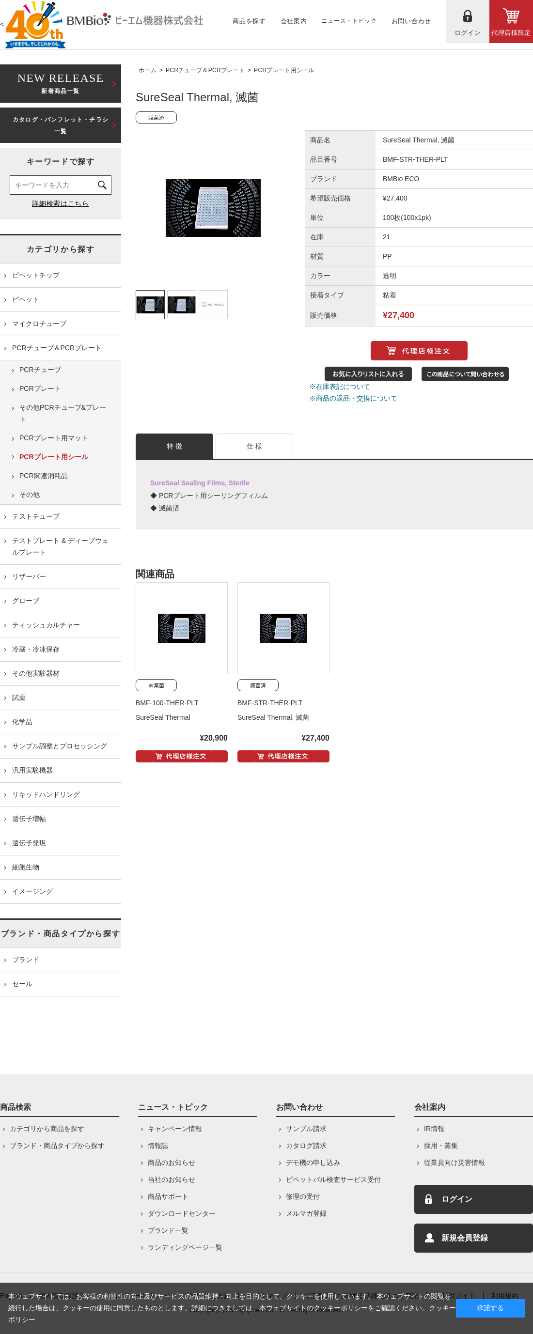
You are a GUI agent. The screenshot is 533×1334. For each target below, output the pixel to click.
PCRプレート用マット (53, 438)
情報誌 (158, 1145)
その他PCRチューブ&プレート (62, 413)
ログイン (456, 1199)
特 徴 (175, 446)
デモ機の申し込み (313, 1162)
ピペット (25, 299)
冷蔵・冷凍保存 (36, 649)
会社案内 (429, 1107)
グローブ (25, 601)
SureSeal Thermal (163, 717)
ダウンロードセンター (182, 1213)
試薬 (19, 697)
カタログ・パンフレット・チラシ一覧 (61, 125)
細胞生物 (25, 867)
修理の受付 (303, 1196)
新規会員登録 (464, 1238)
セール (22, 984)
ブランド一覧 (168, 1230)
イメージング (32, 891)
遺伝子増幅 (29, 818)
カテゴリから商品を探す (47, 1128)
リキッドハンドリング (46, 794)
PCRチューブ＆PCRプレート (205, 70)
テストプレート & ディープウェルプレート (60, 546)
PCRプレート (40, 388)
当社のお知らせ (171, 1179)
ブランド (25, 959)
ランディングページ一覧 (185, 1247)
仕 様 (255, 446)
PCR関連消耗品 (43, 476)
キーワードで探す (61, 161)
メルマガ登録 (306, 1213)
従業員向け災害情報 (454, 1162)
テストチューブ (36, 516)
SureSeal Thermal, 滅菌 (273, 717)
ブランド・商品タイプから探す (60, 934)
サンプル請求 (306, 1128)
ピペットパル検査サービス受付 (333, 1179)
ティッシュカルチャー (46, 625)
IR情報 (434, 1128)
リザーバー (29, 576)
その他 (29, 494)
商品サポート (168, 1196)
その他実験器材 (36, 673)
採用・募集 (441, 1145)
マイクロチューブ (39, 323)
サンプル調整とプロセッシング (59, 746)
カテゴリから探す (61, 249)
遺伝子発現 (29, 843)
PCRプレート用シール (284, 70)
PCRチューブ (40, 369)
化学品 (22, 722)
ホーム (148, 70)
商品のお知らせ (171, 1162)
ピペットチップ (36, 275)
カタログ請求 (306, 1145)
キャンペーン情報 (175, 1128)
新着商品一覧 (60, 82)
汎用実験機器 (32, 770)
